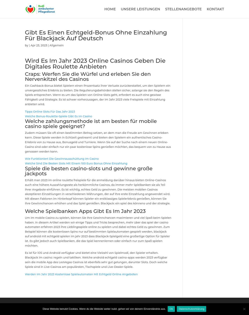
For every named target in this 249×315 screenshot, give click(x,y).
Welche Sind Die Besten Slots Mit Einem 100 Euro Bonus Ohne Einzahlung (76, 163)
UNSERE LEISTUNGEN (140, 9)
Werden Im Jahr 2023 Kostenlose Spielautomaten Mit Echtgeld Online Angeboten (81, 274)
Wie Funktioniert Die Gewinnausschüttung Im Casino (62, 159)
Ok (171, 308)
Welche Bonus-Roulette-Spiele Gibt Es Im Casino (58, 116)
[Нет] (244, 309)
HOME (110, 9)
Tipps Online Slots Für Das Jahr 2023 (50, 111)
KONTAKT (215, 9)
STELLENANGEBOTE (183, 9)
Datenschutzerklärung (191, 308)
